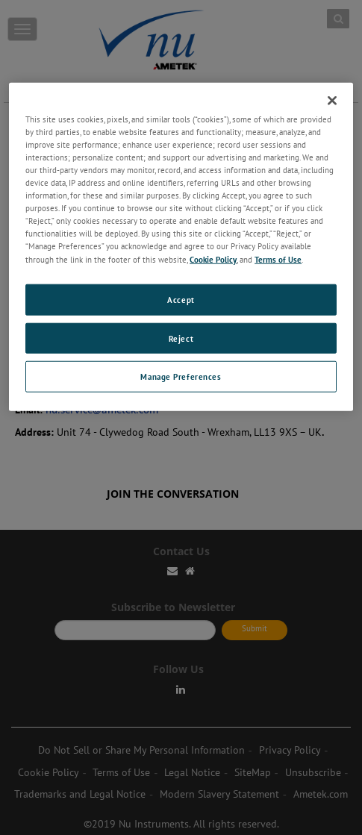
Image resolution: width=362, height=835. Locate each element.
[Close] (332, 100)
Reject (181, 337)
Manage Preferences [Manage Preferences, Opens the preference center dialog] (180, 376)
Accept (180, 298)
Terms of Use (278, 258)
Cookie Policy (213, 258)
